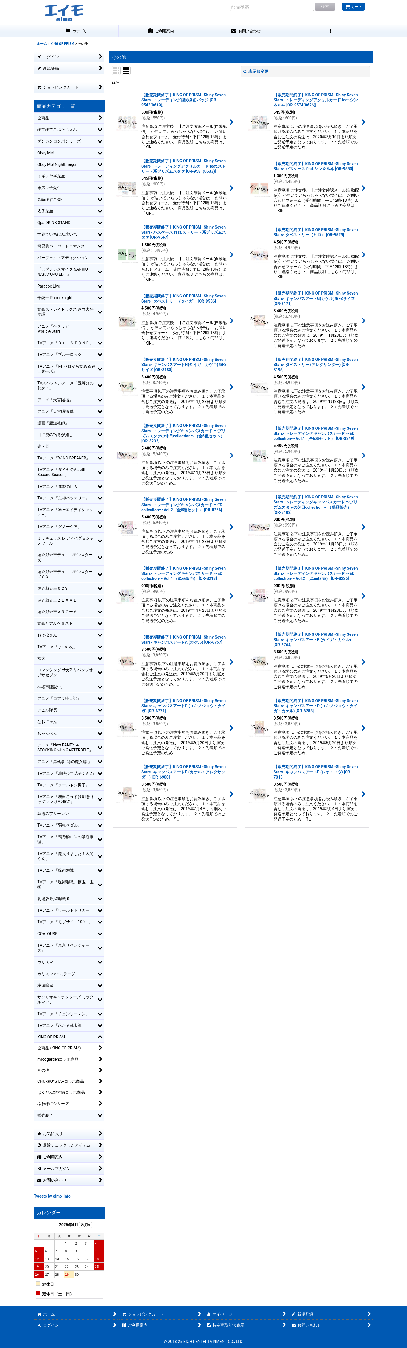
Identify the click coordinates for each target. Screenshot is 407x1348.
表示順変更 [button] (255, 71)
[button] (330, 31)
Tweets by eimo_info (52, 1196)
